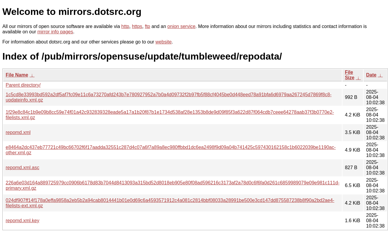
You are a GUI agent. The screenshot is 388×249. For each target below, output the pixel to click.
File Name (17, 74)
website (163, 41)
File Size (349, 75)
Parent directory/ (23, 85)
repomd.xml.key (22, 220)
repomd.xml (18, 132)
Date (371, 74)
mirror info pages (55, 31)
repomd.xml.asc (22, 167)
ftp (147, 26)
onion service (181, 26)
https (137, 26)
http (125, 26)
